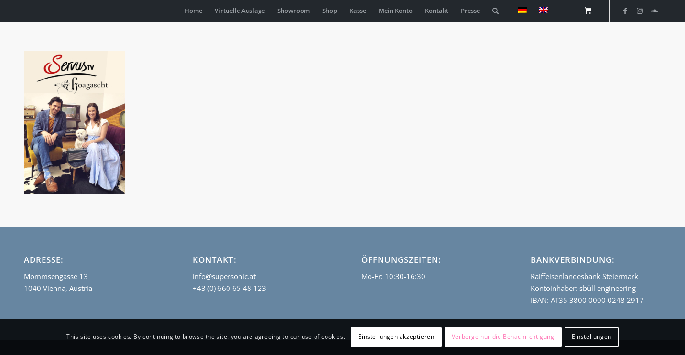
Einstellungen (591, 337)
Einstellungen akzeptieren (396, 337)
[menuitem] (193, 11)
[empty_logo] (26, 11)
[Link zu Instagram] (639, 10)
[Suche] (495, 11)
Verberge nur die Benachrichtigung (503, 337)
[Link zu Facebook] (625, 10)
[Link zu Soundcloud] (654, 10)
